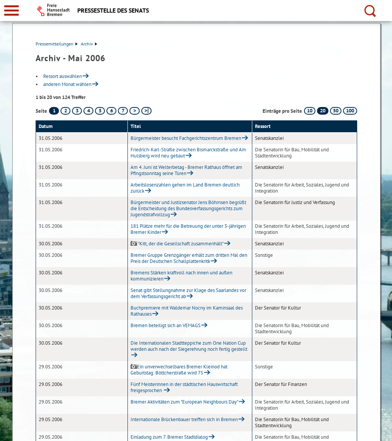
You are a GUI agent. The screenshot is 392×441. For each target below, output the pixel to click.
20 (322, 110)
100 (350, 110)
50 (335, 110)
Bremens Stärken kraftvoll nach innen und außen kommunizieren (181, 275)
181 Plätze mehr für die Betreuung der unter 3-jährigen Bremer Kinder (188, 229)
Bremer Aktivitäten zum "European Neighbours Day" (184, 402)
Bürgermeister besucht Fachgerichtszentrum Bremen (186, 138)
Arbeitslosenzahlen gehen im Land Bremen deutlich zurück (185, 188)
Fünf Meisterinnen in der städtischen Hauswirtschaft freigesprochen (184, 387)
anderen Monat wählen (67, 84)
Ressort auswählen (62, 76)
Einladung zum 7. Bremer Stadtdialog (169, 437)
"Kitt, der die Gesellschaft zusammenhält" (177, 243)
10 (309, 110)
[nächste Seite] (134, 111)
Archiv (89, 44)
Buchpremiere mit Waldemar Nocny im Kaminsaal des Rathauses (187, 311)
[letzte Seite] (146, 111)
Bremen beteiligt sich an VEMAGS (166, 325)
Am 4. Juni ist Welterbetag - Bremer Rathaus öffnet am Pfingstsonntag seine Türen (186, 170)
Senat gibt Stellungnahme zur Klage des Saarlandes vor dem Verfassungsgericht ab (188, 293)
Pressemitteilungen (57, 44)
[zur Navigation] (11, 10)
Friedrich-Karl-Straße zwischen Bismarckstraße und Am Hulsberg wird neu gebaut (188, 152)
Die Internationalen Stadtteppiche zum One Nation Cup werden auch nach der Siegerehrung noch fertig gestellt (189, 346)
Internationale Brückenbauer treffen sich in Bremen (184, 419)
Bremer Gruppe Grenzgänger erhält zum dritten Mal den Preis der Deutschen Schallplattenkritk (189, 258)
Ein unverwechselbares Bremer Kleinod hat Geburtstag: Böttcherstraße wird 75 (179, 369)
